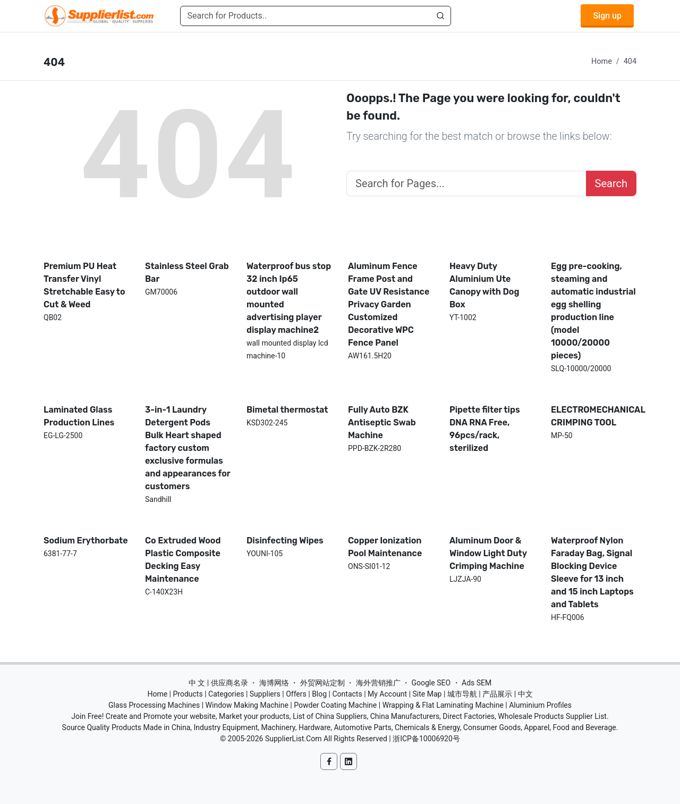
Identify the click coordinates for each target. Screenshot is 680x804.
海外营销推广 (378, 683)
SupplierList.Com (293, 738)
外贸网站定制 (322, 683)
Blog (319, 694)
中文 (525, 694)
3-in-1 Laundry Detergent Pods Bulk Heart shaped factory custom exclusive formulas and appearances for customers (188, 448)
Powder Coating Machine (335, 705)
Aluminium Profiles (540, 705)
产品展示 (497, 694)
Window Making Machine (247, 705)
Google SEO (430, 683)
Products (188, 694)
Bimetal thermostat (287, 410)
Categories (226, 694)
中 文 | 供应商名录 (218, 683)
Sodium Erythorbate (86, 540)
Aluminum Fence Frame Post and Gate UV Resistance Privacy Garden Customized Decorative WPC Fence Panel (388, 304)
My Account (387, 694)
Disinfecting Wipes (285, 540)
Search (611, 183)
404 (630, 61)
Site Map (427, 694)
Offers (296, 694)
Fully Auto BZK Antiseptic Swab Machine (382, 422)
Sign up (607, 16)
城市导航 (462, 694)
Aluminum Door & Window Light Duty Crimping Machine (488, 553)
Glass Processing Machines (154, 705)
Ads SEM (476, 683)
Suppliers (265, 694)
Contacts (347, 694)
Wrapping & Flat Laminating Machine (443, 705)
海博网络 (274, 683)
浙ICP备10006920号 (426, 738)
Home (601, 61)
